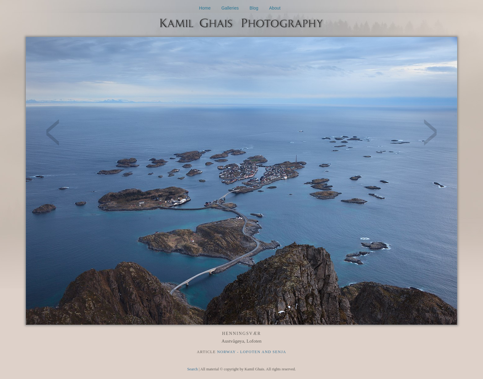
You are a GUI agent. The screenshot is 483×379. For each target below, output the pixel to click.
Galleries (230, 8)
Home (205, 8)
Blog (254, 8)
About (275, 8)
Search (192, 369)
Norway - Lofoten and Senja (251, 352)
